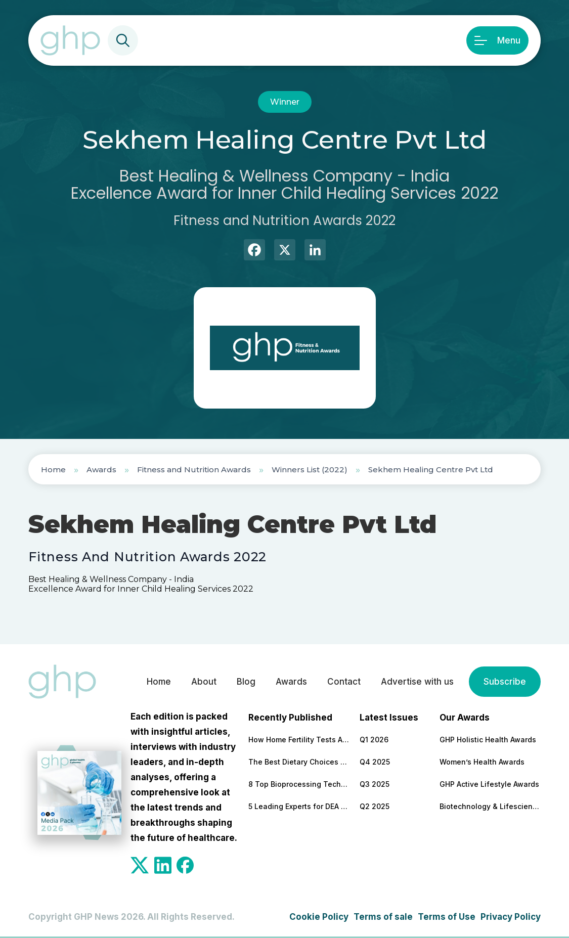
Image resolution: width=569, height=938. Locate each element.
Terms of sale (383, 917)
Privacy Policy (510, 917)
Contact (344, 682)
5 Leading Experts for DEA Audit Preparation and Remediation (298, 806)
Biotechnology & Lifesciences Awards (490, 806)
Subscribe (505, 682)
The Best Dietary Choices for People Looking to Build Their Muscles (298, 761)
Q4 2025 (375, 761)
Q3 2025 (374, 784)
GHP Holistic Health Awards (488, 739)
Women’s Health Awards (482, 761)
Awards (101, 469)
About (203, 682)
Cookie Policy (318, 917)
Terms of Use (446, 917)
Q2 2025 (374, 806)
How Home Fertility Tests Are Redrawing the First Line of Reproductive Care (298, 739)
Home (53, 469)
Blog (246, 682)
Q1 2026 (374, 739)
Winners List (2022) (309, 469)
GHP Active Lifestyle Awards (489, 784)
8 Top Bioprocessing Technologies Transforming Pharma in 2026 (298, 784)
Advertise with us (417, 682)
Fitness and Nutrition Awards (194, 469)
